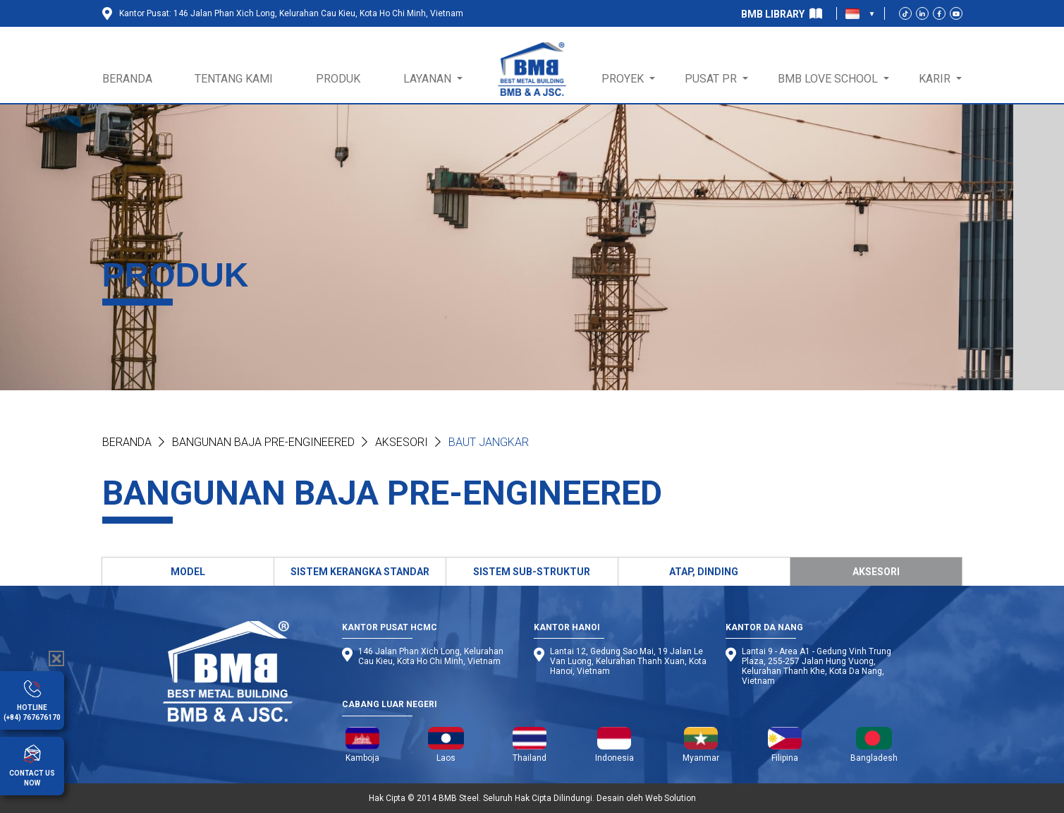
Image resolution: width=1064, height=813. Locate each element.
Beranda (127, 442)
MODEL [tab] (188, 571)
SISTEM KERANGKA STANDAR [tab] (360, 571)
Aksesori (401, 442)
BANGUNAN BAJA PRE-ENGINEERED (263, 442)
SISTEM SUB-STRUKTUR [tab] (531, 571)
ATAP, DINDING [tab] (703, 571)
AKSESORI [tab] (876, 571)
